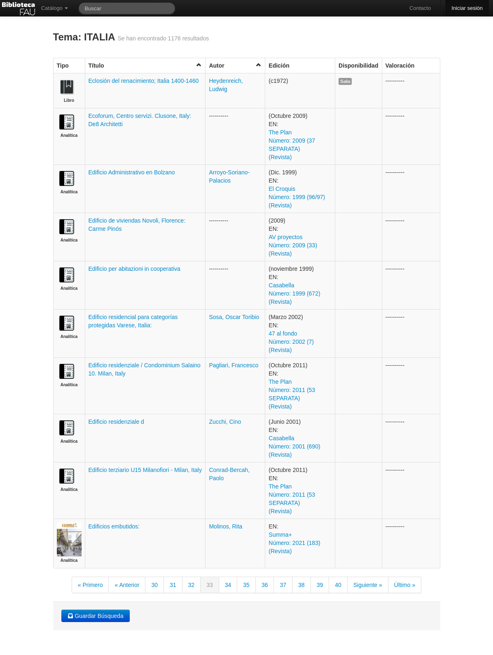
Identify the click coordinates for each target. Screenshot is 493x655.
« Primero (90, 585)
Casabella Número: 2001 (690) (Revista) (294, 446)
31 (173, 585)
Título (145, 65)
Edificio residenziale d (116, 421)
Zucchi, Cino (225, 421)
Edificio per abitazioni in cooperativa (134, 268)
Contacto (420, 8)
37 (283, 585)
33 (209, 585)
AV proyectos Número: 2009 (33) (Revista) (293, 245)
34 (228, 585)
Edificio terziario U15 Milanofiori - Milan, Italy (145, 470)
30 (154, 585)
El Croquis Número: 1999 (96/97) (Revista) (297, 197)
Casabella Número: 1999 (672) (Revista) (294, 293)
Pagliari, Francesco (233, 365)
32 (191, 585)
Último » (404, 585)
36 (265, 585)
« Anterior (126, 585)
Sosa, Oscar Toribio (234, 317)
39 (320, 585)
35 (246, 585)
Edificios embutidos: (114, 526)
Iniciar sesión (467, 8)
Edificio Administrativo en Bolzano (132, 172)
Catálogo (54, 8)
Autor (235, 65)
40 (338, 585)
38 (301, 585)
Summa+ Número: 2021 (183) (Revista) (294, 542)
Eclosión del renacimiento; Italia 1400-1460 (144, 80)
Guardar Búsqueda (96, 616)
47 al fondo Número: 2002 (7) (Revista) (291, 341)
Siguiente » (367, 585)
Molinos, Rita (225, 526)
